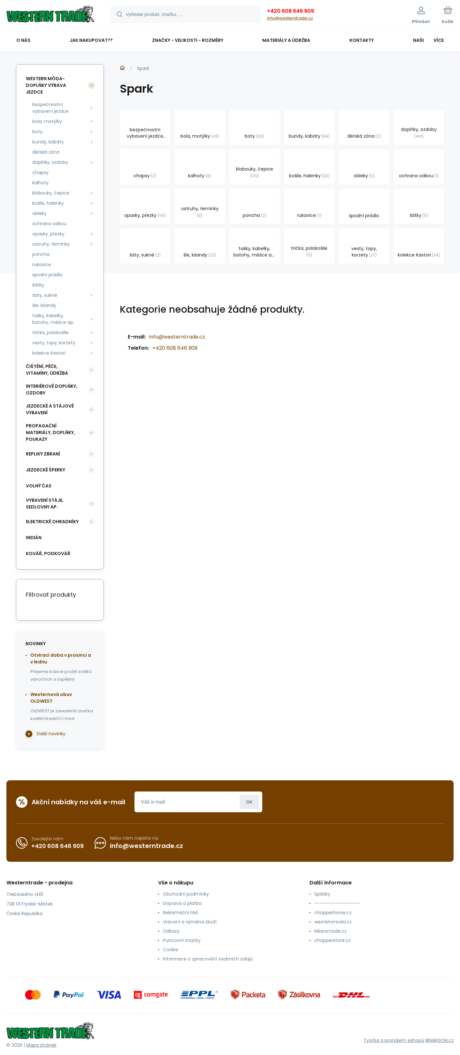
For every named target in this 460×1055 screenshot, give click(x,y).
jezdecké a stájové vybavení (50, 409)
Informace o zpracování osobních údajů (208, 959)
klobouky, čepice (50, 193)
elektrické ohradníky (52, 521)
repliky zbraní (43, 454)
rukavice (41, 264)
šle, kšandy (44, 305)
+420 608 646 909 (290, 11)
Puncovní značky (182, 940)
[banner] (50, 15)
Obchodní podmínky (186, 894)
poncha (41, 254)
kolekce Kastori (48, 353)
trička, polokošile (50, 332)
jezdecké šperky (45, 470)
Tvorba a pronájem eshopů (394, 1040)
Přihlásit (249, 802)
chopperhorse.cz (333, 912)
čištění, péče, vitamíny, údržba (47, 369)
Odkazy (171, 931)
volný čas (38, 486)
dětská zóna (45, 152)
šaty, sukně (44, 295)
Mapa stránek (41, 1045)
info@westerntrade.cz (290, 18)
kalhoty (40, 183)
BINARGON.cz (439, 1040)
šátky (38, 285)
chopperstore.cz (332, 940)
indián (34, 537)
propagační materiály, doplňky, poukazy (50, 432)
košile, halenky (48, 203)
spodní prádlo (47, 274)
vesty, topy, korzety (53, 343)
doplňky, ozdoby (50, 162)
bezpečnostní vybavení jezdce (50, 107)
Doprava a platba (182, 903)
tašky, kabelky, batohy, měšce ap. (53, 318)
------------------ (337, 903)
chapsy (40, 172)
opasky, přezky (48, 234)
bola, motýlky (47, 121)
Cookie (170, 949)
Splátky (322, 894)
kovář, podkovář (48, 553)
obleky (39, 213)
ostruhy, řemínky (51, 244)
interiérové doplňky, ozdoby (51, 389)
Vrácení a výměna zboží (190, 922)
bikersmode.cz (330, 931)
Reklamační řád (180, 912)
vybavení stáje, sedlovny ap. (45, 503)
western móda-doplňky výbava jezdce (46, 85)
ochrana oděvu (49, 223)
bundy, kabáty (48, 142)
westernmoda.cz (333, 922)
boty (37, 131)
